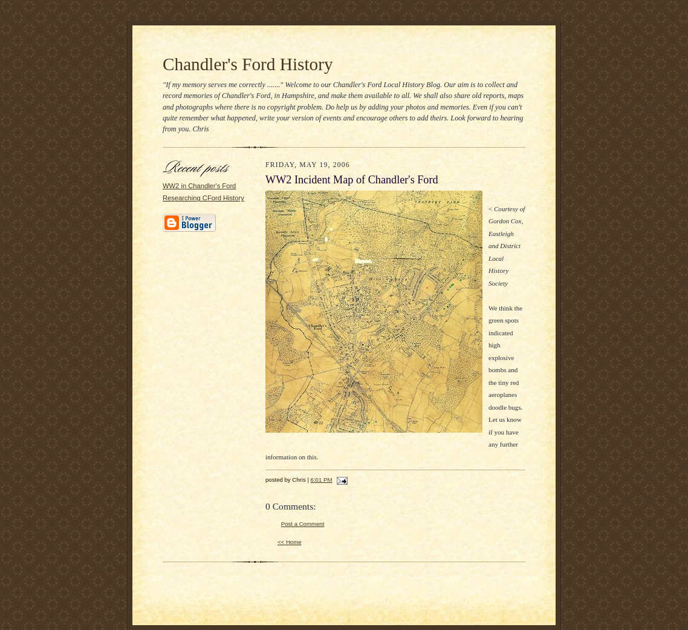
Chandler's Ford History (248, 64)
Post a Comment (303, 523)
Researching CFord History (203, 198)
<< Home (289, 542)
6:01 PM (322, 479)
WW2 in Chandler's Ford (199, 185)
